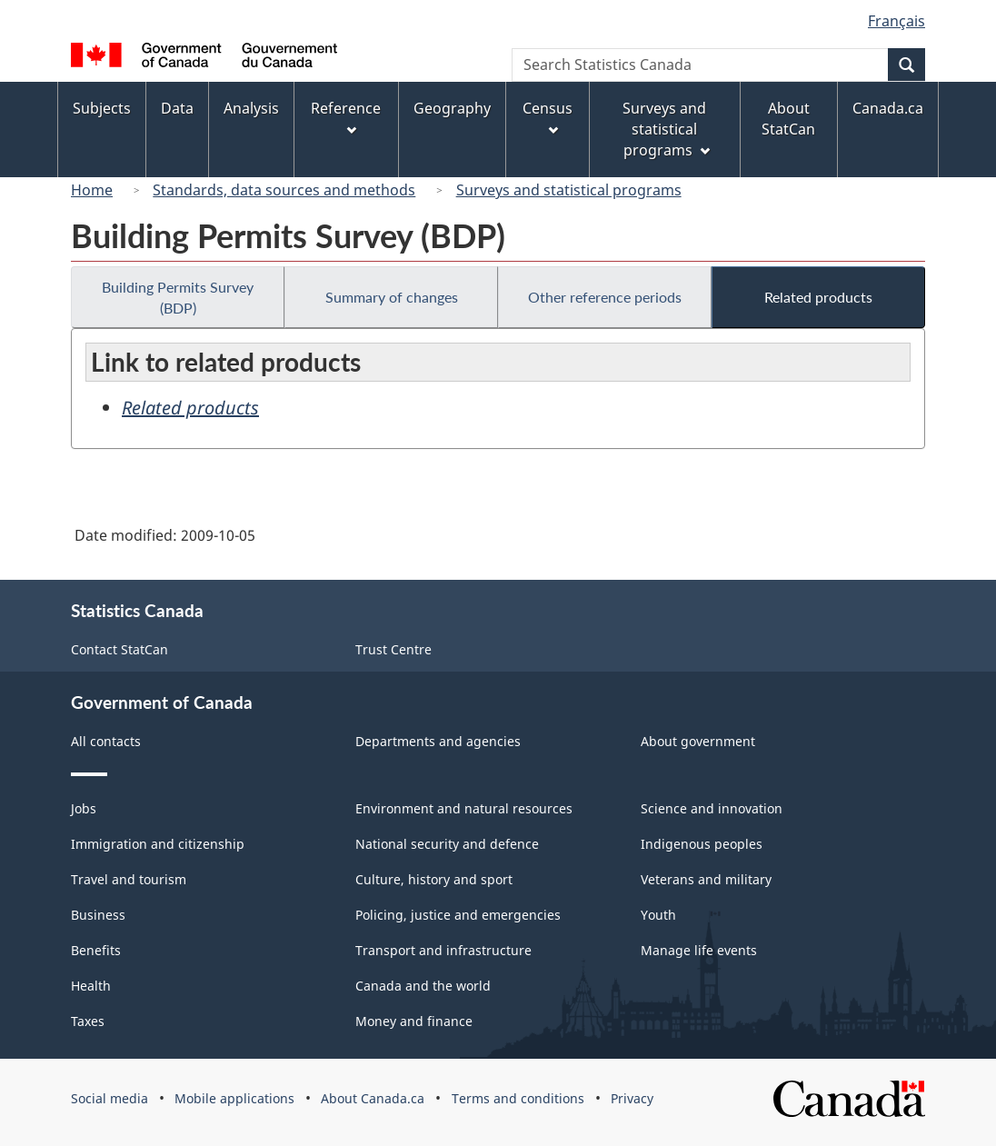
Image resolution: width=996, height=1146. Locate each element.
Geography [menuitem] (452, 108)
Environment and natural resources (464, 808)
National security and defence (447, 843)
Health (91, 985)
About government (698, 741)
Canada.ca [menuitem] (887, 108)
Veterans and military (706, 879)
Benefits (96, 950)
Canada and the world (423, 985)
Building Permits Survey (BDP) (178, 297)
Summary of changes (391, 296)
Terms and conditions (518, 1098)
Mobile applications (234, 1098)
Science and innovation (711, 808)
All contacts (106, 741)
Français (896, 21)
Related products (818, 296)
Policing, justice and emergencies (458, 914)
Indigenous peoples (701, 843)
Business (98, 914)
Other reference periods (605, 296)
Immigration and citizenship (157, 843)
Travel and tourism (128, 879)
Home (92, 190)
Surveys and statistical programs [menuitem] (665, 129)
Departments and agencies (438, 741)
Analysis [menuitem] (251, 108)
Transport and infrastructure (443, 950)
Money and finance (414, 1021)
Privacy (632, 1098)
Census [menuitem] (548, 116)
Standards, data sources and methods (284, 190)
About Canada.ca (372, 1098)
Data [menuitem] (177, 108)
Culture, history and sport (434, 879)
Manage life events (699, 950)
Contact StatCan (119, 649)
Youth (658, 914)
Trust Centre (393, 649)
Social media (109, 1098)
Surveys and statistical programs (569, 190)
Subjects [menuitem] (102, 108)
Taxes (88, 1021)
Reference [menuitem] (346, 116)
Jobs (83, 808)
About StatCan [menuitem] (788, 118)
